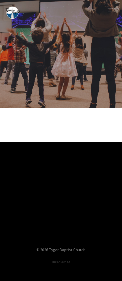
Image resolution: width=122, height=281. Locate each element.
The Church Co (60, 262)
